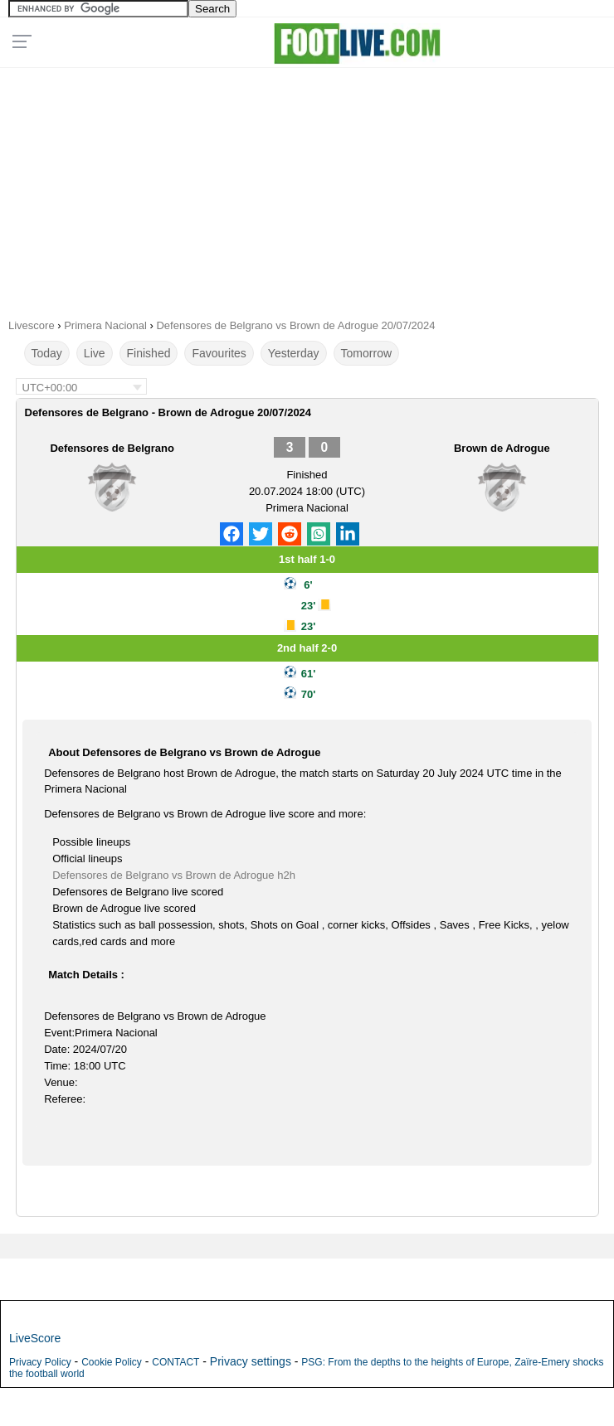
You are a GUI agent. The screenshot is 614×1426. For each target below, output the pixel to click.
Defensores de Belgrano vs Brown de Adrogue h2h (173, 875)
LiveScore (35, 1338)
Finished (149, 353)
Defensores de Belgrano (112, 448)
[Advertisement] (306, 187)
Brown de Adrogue (502, 448)
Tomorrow (366, 353)
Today (47, 353)
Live (94, 353)
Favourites (219, 353)
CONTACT (175, 1362)
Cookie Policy (111, 1362)
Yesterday (293, 353)
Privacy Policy (40, 1362)
